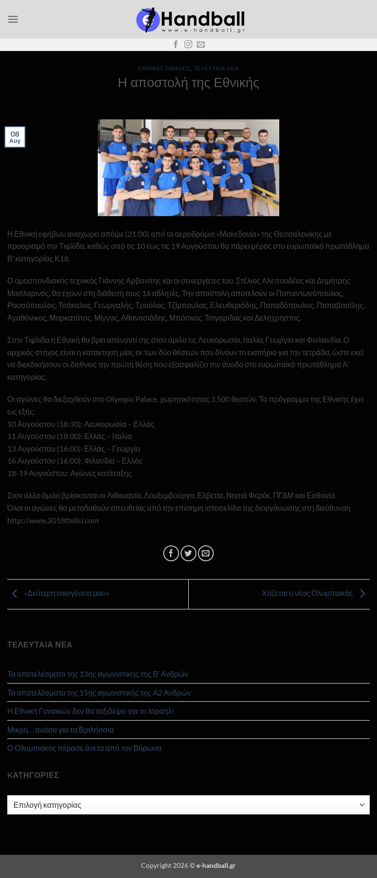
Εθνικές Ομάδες (164, 68)
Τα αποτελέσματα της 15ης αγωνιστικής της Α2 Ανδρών (99, 692)
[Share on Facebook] (171, 553)
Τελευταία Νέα (216, 68)
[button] (13, 19)
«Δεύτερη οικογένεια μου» (58, 593)
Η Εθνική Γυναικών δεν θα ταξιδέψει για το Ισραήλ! (90, 710)
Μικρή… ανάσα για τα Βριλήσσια (60, 729)
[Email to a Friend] (206, 553)
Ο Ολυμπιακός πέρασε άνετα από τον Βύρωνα (84, 747)
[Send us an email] (201, 44)
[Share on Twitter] (188, 553)
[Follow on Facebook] (176, 44)
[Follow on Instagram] (188, 44)
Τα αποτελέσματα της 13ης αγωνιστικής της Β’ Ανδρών (97, 673)
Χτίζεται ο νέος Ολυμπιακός (315, 593)
